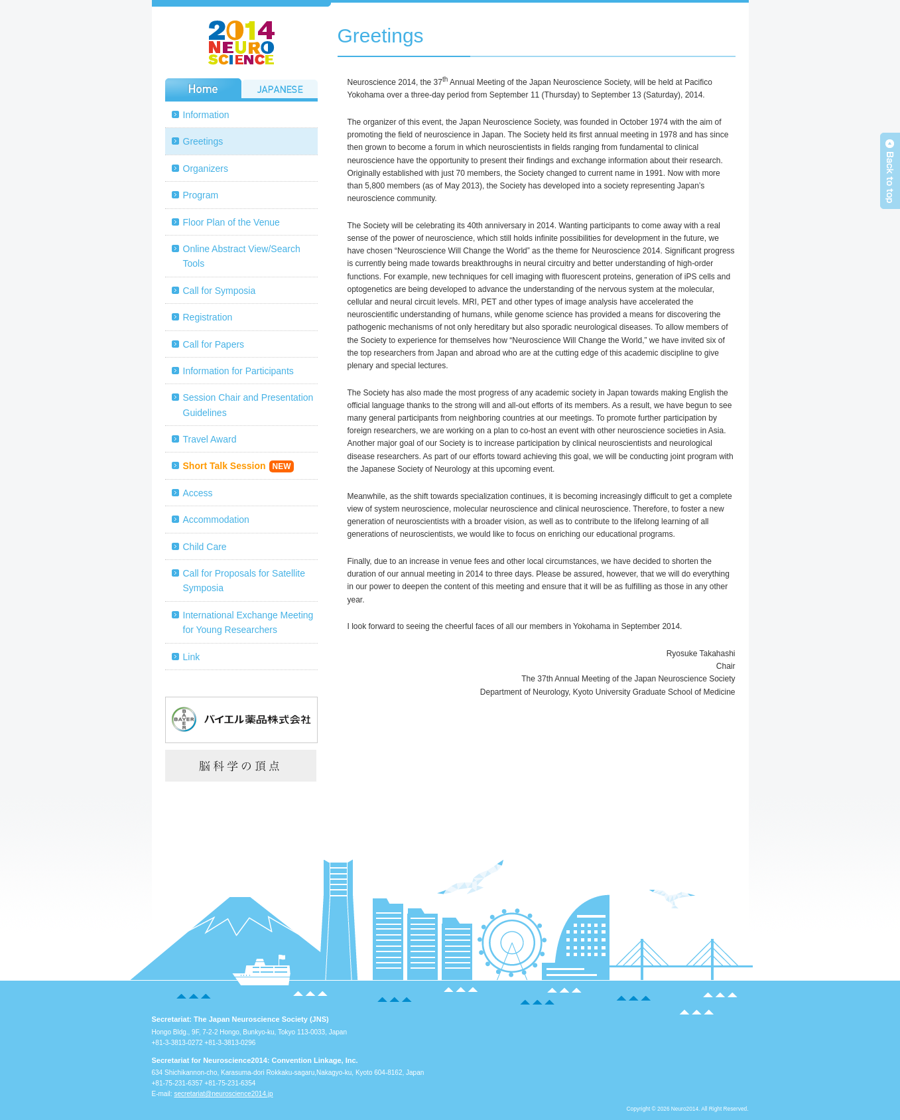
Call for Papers (214, 344)
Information (206, 114)
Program (201, 195)
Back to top (890, 171)
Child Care (205, 546)
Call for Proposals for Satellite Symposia (244, 580)
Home (203, 88)
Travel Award (210, 439)
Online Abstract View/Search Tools (241, 256)
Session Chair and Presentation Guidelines (248, 404)
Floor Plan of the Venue (231, 222)
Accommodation (216, 519)
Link (191, 657)
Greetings (203, 141)
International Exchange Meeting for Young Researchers (248, 622)
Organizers (205, 168)
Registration (208, 317)
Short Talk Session (238, 466)
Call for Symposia (219, 290)
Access (198, 493)
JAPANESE (279, 88)
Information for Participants (238, 371)
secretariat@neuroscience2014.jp (223, 1093)
